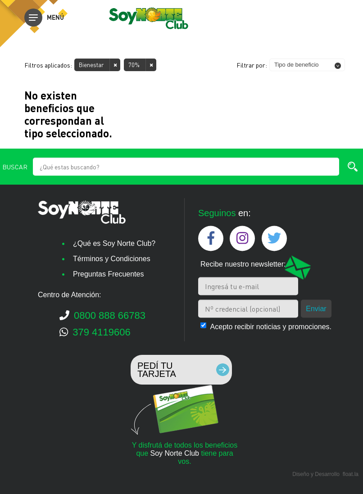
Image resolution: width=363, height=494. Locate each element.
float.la (350, 474)
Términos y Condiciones (111, 259)
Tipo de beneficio (296, 64)
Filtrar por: (251, 65)
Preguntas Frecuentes (108, 274)
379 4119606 (95, 332)
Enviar (316, 308)
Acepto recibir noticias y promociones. (270, 326)
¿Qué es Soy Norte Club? (114, 243)
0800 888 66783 (102, 315)
